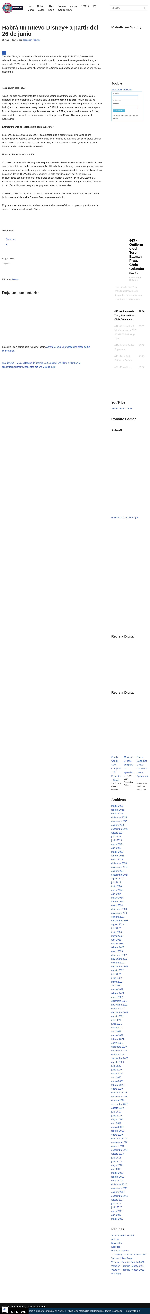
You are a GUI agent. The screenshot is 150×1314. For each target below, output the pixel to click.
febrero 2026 (117, 810)
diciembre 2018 (119, 1138)
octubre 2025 (117, 825)
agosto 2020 (117, 1062)
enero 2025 (117, 859)
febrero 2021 (117, 1039)
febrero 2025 (117, 855)
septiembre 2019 (119, 1104)
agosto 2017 (117, 1200)
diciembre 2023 (119, 909)
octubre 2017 (117, 1192)
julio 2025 (116, 836)
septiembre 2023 (119, 920)
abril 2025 (116, 848)
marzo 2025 (117, 852)
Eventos (62, 6)
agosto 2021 (117, 1016)
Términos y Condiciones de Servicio (129, 1254)
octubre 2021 (117, 1008)
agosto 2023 (117, 924)
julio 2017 (116, 1203)
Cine (51, 6)
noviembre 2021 (119, 1005)
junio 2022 (116, 978)
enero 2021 (117, 1043)
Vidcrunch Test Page (121, 1258)
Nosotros (115, 1247)
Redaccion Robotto (31, 40)
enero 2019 (117, 1135)
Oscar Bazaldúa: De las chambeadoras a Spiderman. (142, 768)
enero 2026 (117, 813)
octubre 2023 (117, 917)
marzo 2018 (117, 1173)
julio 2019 (116, 1112)
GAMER (85, 6)
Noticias (41, 6)
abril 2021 (116, 1031)
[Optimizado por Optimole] (5, 1309)
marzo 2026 (117, 806)
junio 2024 (116, 886)
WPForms (116, 1274)
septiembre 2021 (119, 1012)
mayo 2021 (116, 1027)
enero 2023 (117, 951)
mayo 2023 (116, 936)
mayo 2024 (116, 890)
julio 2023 (116, 928)
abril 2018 (116, 1169)
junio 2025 (116, 840)
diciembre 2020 (119, 1047)
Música (73, 6)
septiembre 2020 (119, 1058)
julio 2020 (116, 1066)
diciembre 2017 (119, 1184)
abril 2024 (116, 894)
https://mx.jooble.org (122, 89)
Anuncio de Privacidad (122, 1235)
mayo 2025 (116, 844)
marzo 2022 (117, 989)
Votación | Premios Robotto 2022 (127, 1266)
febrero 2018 (117, 1177)
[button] (129, 315)
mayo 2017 (116, 1211)
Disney (15, 279)
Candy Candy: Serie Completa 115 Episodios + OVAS (116, 768)
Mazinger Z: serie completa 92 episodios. (129, 765)
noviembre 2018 (119, 1142)
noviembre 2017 (119, 1188)
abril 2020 (116, 1077)
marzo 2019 (117, 1127)
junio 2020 (116, 1069)
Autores (115, 1239)
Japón (41, 10)
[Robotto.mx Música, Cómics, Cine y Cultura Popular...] (12, 8)
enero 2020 (117, 1089)
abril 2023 (116, 940)
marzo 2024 (117, 898)
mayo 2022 (116, 982)
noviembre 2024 (119, 867)
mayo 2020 (116, 1073)
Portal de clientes (120, 1250)
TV (94, 6)
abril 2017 (116, 1215)
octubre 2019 (117, 1100)
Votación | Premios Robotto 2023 (127, 1270)
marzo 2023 (117, 943)
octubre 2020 (117, 1054)
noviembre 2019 (119, 1096)
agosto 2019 (117, 1108)
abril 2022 (116, 985)
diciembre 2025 (119, 817)
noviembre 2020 (119, 1050)
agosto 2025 (117, 833)
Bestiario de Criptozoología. (125, 517)
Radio (51, 10)
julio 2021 (116, 1020)
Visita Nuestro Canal (121, 408)
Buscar (119, 111)
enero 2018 (117, 1180)
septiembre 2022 (119, 966)
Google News (65, 10)
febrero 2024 (117, 901)
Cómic (31, 10)
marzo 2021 (117, 1035)
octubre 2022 (117, 962)
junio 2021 (116, 1024)
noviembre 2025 (119, 821)
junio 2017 (116, 1207)
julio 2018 (116, 1158)
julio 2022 (116, 974)
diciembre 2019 (119, 1092)
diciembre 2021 (119, 1001)
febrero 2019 (117, 1131)
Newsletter (116, 1243)
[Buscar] (126, 8)
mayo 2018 (116, 1165)
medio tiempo (117, 100)
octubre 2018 (117, 1146)
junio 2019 (116, 1115)
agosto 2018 (117, 1154)
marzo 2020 (117, 1081)
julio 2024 (116, 882)
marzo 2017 (117, 1219)
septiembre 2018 (119, 1150)
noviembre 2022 (119, 959)
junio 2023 (116, 932)
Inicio (30, 6)
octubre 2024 (117, 871)
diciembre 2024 (119, 863)
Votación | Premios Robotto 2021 (127, 1262)
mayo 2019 (116, 1119)
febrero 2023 (117, 947)
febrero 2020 (117, 1085)
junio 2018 (116, 1161)
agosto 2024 (117, 878)
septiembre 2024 (119, 875)
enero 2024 (117, 905)
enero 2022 (117, 997)
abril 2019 (116, 1123)
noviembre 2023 (119, 913)
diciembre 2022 (119, 955)
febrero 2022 (117, 993)
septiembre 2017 (119, 1196)
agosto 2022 (117, 970)
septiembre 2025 (119, 829)
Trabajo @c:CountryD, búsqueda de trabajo (125, 117)
